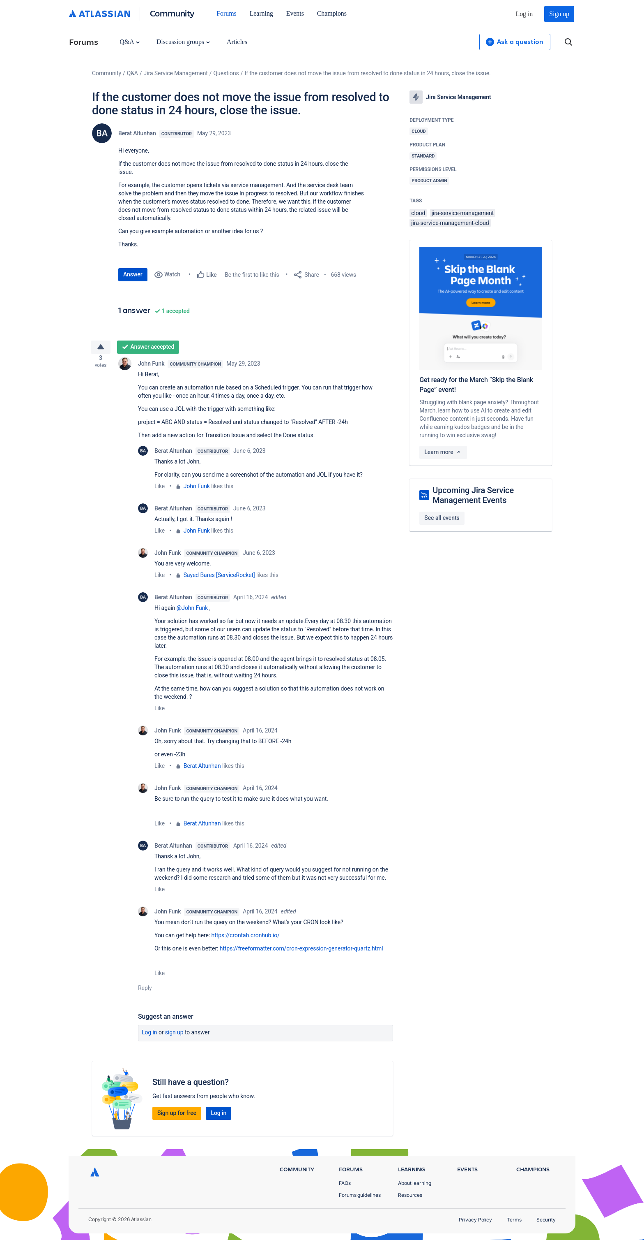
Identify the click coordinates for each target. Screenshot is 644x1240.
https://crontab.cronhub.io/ (246, 938)
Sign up (559, 13)
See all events (441, 518)
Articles (237, 41)
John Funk (151, 367)
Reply (145, 991)
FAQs (345, 1183)
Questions (226, 73)
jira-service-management (463, 213)
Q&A (129, 41)
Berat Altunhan (137, 133)
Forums (226, 13)
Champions (332, 13)
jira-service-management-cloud (450, 223)
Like (159, 489)
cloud (418, 213)
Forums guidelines (360, 1195)
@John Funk (192, 611)
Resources (410, 1195)
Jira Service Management (176, 73)
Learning (261, 13)
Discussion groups (183, 41)
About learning (414, 1183)
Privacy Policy (475, 1220)
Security (546, 1220)
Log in (524, 13)
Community (172, 13)
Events (295, 13)
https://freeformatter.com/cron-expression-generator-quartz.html (301, 951)
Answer (133, 274)
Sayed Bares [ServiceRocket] (219, 578)
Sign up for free (176, 1116)
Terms (514, 1220)
